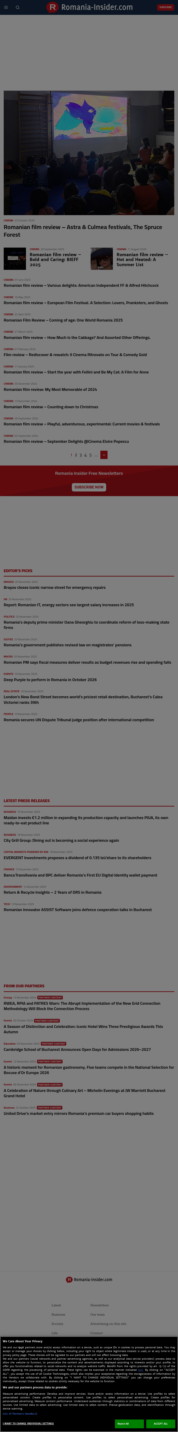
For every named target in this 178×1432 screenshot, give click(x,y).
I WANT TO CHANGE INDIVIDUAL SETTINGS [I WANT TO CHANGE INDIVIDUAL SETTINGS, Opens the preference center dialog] (28, 1423)
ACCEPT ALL (161, 1423)
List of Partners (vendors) (20, 1413)
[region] (89, 1384)
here (140, 1369)
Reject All (123, 1423)
